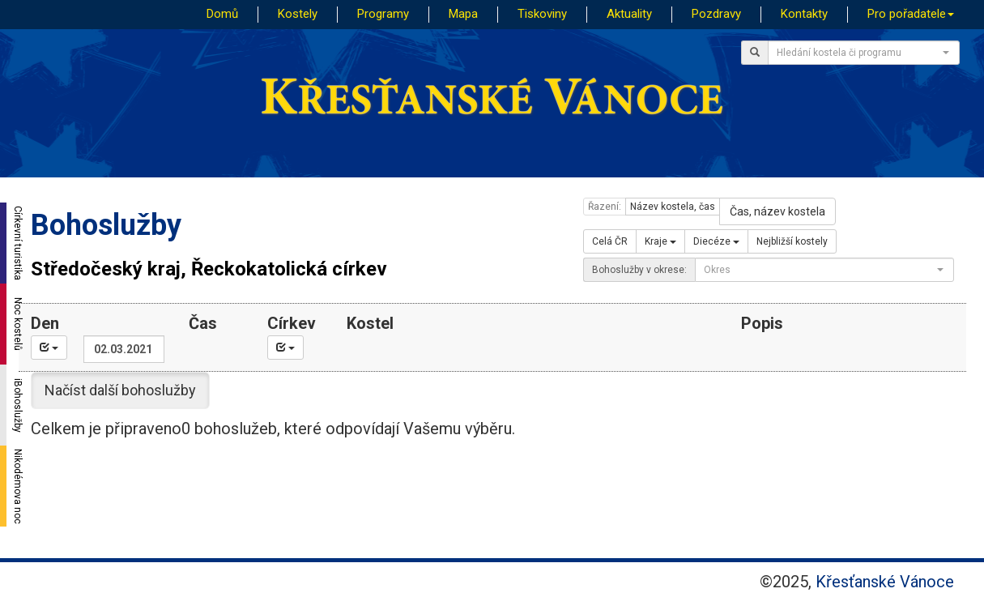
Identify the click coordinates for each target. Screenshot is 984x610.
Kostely (297, 13)
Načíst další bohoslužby (120, 390)
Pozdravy (716, 13)
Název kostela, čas (672, 206)
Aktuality (629, 13)
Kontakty (804, 13)
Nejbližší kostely (792, 241)
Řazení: (604, 206)
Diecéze (716, 241)
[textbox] (859, 52)
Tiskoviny (542, 13)
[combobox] (864, 53)
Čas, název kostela (777, 211)
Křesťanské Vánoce (885, 581)
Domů (222, 13)
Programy (383, 13)
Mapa (463, 13)
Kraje (660, 241)
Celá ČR (610, 241)
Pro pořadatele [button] (910, 13)
